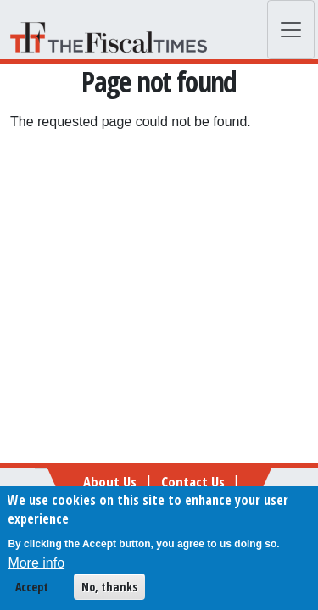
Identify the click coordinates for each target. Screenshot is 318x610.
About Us (110, 481)
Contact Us (193, 481)
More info (36, 566)
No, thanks (109, 590)
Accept (31, 590)
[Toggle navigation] (291, 29)
